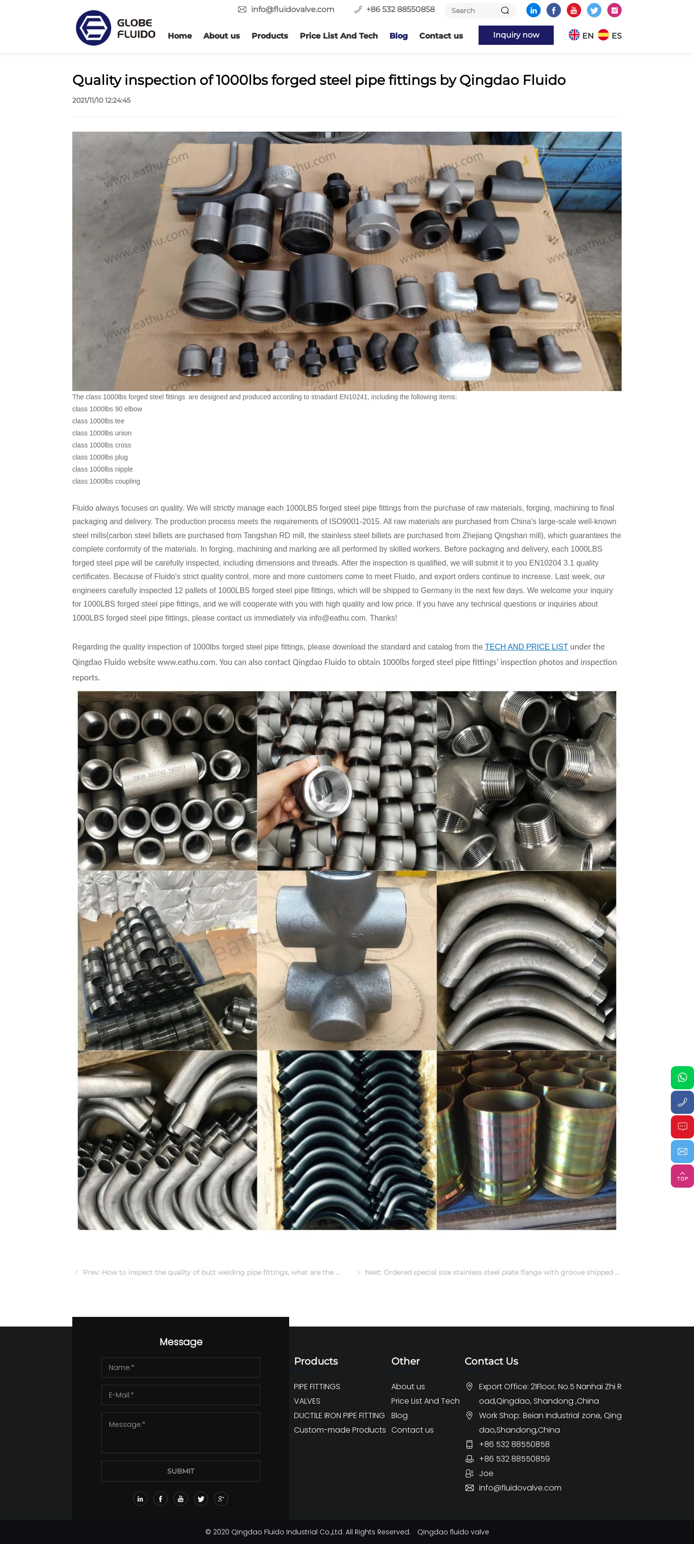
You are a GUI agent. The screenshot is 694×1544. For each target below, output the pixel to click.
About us (221, 36)
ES (617, 36)
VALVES (307, 1401)
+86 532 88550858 (400, 9)
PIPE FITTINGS (317, 1386)
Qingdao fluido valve (453, 1532)
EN (588, 36)
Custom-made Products (340, 1430)
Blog (398, 36)
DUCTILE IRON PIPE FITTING (339, 1415)
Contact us (441, 36)
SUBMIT (180, 1471)
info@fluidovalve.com (292, 9)
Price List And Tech (339, 36)
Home (180, 36)
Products (270, 36)
